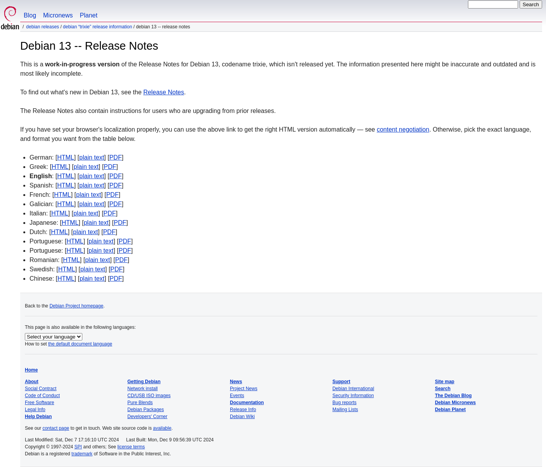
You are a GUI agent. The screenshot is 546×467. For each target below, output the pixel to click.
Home (31, 370)
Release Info (243, 409)
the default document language (80, 344)
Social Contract (40, 388)
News (236, 381)
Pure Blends (140, 402)
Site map (444, 381)
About (31, 381)
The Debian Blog (453, 395)
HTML (65, 157)
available (162, 428)
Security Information (353, 395)
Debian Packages (145, 409)
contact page (55, 428)
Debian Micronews (455, 402)
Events (237, 395)
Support (341, 381)
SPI (78, 447)
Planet (88, 15)
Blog (30, 15)
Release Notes (163, 92)
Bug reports (344, 402)
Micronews (58, 15)
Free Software (39, 402)
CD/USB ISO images (148, 395)
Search (442, 388)
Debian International (353, 388)
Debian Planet (450, 409)
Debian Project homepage (76, 306)
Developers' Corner (147, 416)
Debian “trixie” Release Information (97, 27)
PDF (115, 157)
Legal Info (35, 409)
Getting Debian (143, 381)
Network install (142, 388)
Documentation (247, 402)
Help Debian (38, 416)
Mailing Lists (345, 409)
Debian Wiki (242, 416)
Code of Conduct (42, 395)
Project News (243, 388)
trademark (81, 454)
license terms (131, 447)
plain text (91, 157)
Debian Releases (42, 27)
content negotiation (403, 129)
